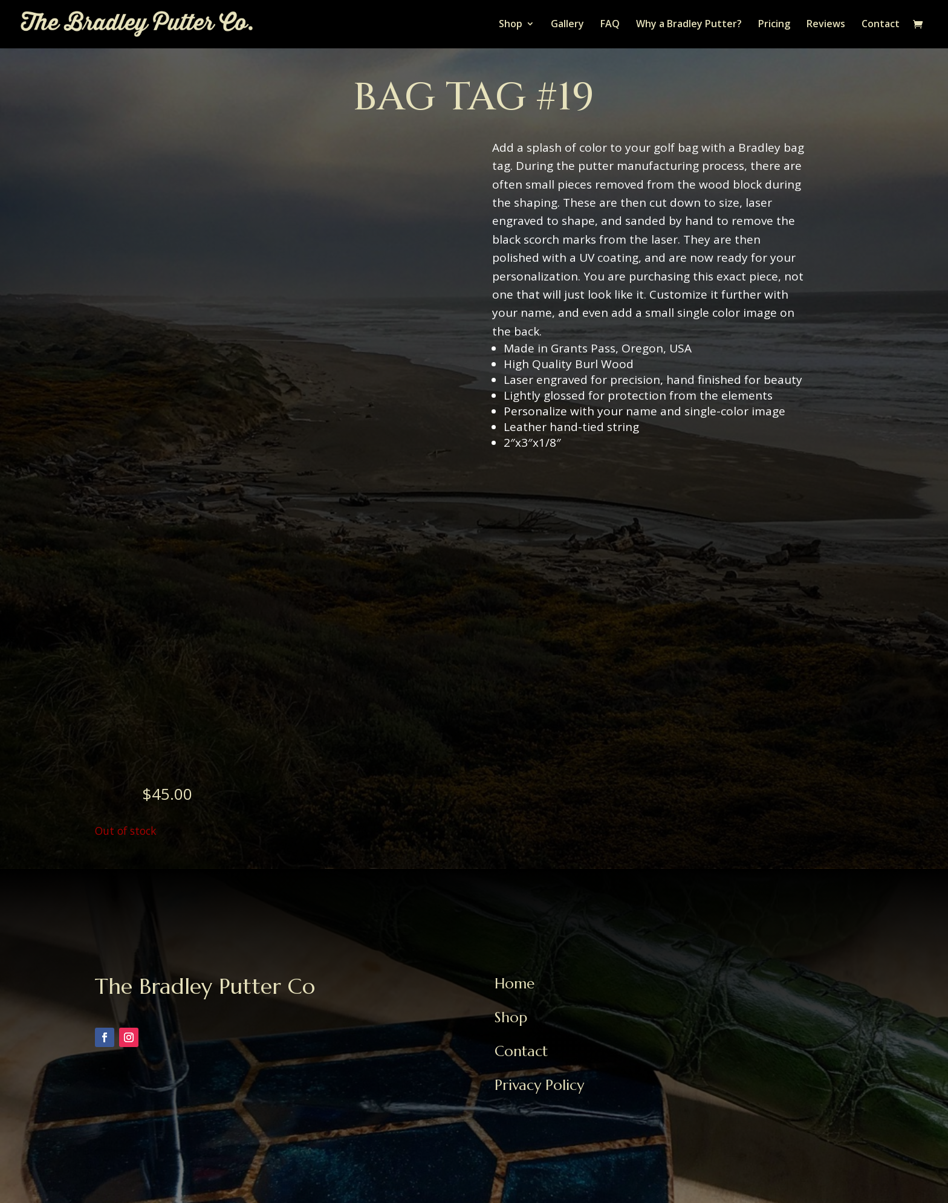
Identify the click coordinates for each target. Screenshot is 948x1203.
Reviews (826, 25)
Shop (510, 25)
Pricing (774, 25)
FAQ (610, 25)
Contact (881, 25)
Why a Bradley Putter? (689, 25)
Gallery (567, 25)
